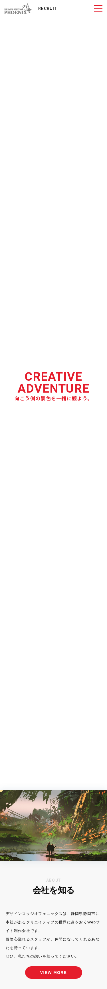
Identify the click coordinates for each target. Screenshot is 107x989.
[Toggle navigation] (98, 8)
